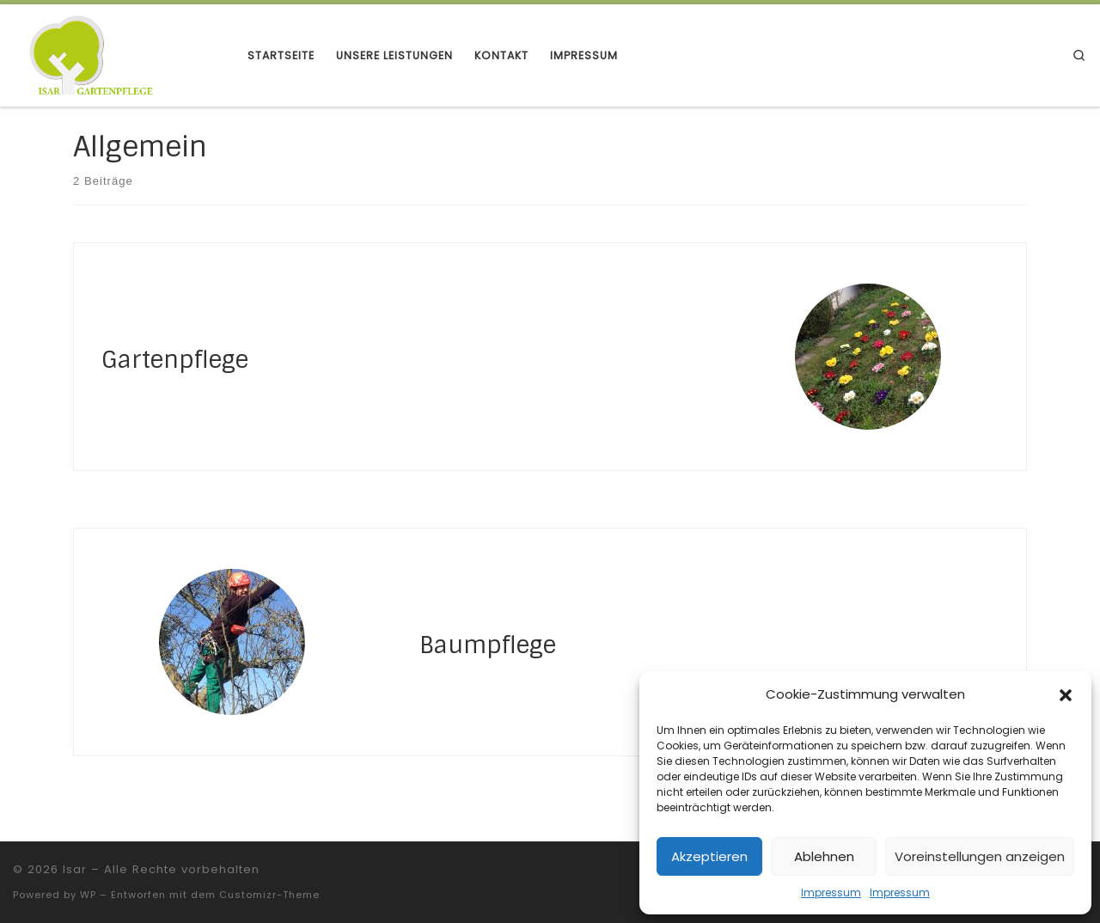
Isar (75, 869)
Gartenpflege (174, 360)
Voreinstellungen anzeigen (980, 856)
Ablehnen (824, 856)
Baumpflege (487, 645)
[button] (1065, 695)
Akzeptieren (709, 856)
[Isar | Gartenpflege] (117, 54)
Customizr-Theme (269, 895)
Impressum (831, 892)
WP (88, 895)
